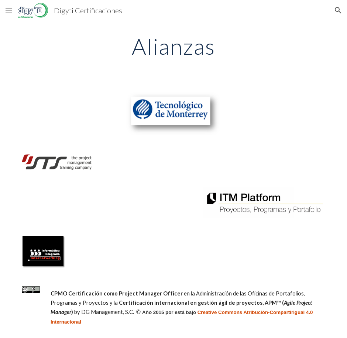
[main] (174, 46)
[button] (9, 10)
